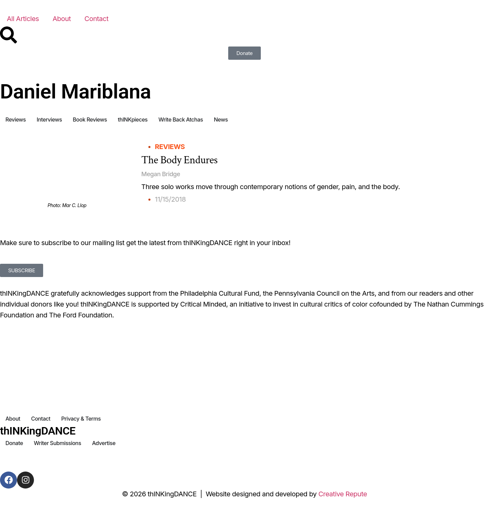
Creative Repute (342, 494)
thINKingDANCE (37, 430)
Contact (97, 19)
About (62, 19)
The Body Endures (179, 160)
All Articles (23, 19)
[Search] (8, 34)
